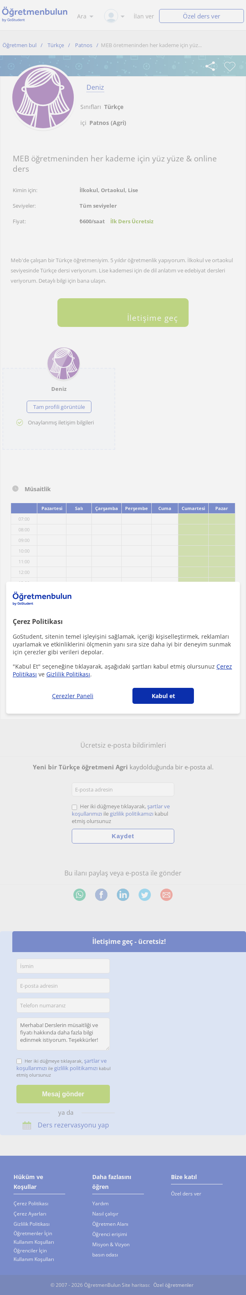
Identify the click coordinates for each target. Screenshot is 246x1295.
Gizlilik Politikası (68, 674)
